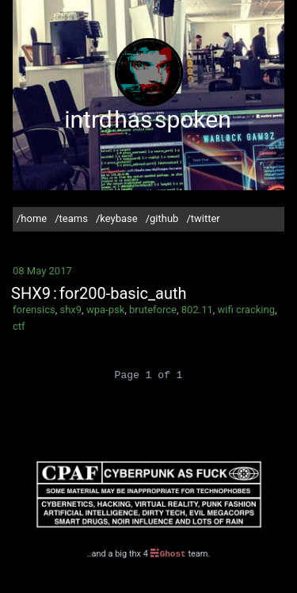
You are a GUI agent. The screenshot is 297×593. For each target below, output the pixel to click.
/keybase (117, 218)
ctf (19, 326)
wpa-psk (105, 310)
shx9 (70, 310)
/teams (71, 218)
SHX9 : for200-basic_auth (99, 293)
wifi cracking (246, 310)
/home (32, 218)
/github (162, 218)
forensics (34, 310)
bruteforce (153, 310)
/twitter (202, 218)
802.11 (197, 310)
